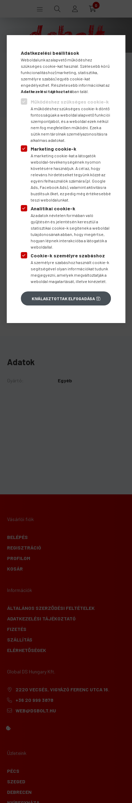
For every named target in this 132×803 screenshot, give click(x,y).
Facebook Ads (53, 187)
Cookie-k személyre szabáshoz (68, 255)
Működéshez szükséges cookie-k (70, 102)
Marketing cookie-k (53, 149)
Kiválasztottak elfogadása (63, 298)
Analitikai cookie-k (53, 208)
